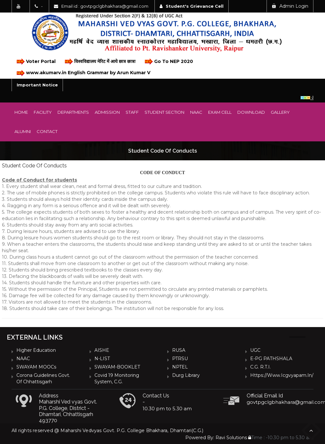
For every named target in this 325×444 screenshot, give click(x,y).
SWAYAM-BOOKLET (117, 367)
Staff (132, 112)
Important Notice (37, 84)
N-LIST (102, 358)
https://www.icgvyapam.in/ (281, 375)
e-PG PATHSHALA (271, 358)
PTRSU (180, 358)
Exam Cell (220, 112)
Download (251, 112)
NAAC (196, 112)
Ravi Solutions (231, 437)
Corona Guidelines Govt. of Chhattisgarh (43, 378)
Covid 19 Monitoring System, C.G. (116, 378)
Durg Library (186, 375)
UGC (255, 350)
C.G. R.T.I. (260, 367)
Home (21, 112)
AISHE (101, 350)
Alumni (22, 131)
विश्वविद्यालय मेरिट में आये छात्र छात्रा (100, 61)
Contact (47, 131)
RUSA (178, 350)
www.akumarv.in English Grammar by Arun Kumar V (83, 73)
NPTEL (180, 367)
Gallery (280, 112)
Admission (107, 112)
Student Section (164, 112)
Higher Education (36, 350)
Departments (73, 112)
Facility (43, 112)
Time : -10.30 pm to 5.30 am (280, 437)
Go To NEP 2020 (168, 61)
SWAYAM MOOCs (36, 367)
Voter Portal (36, 61)
